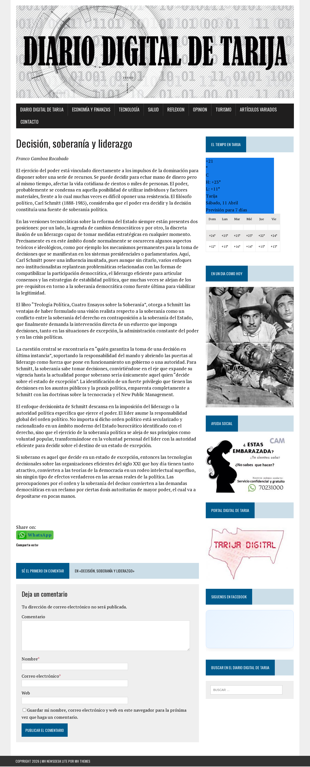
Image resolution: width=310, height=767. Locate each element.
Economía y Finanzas (90, 110)
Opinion (199, 110)
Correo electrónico (39, 677)
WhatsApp (39, 535)
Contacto (29, 122)
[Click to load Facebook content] (250, 630)
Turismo (223, 110)
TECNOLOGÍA (128, 110)
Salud (152, 110)
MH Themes (82, 761)
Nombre (29, 659)
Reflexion (175, 110)
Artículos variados (257, 110)
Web (25, 693)
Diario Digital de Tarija (41, 110)
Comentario (32, 617)
